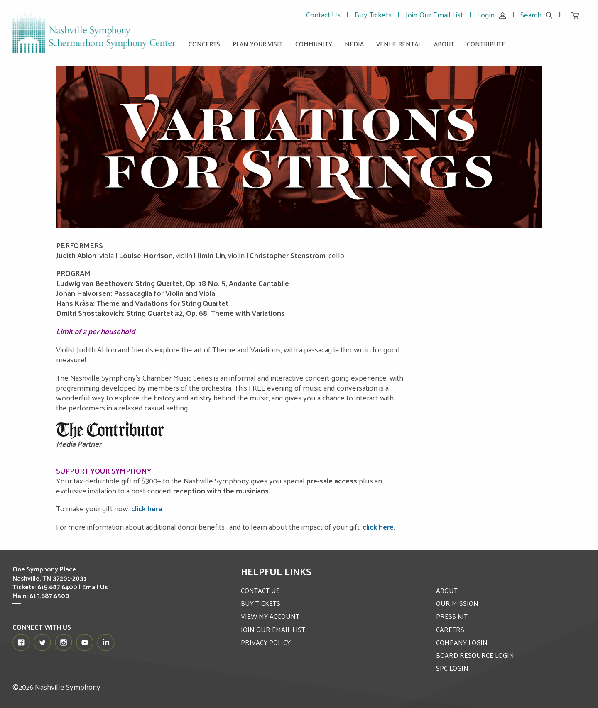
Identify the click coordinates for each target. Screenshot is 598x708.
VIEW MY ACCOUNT (270, 616)
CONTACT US (260, 590)
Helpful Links (276, 571)
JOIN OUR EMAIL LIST (273, 629)
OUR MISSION (457, 603)
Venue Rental (399, 43)
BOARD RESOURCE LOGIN (475, 655)
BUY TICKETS (260, 603)
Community (313, 43)
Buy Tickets (373, 14)
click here (146, 508)
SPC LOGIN (452, 668)
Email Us (95, 587)
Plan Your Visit (258, 43)
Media (354, 43)
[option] (299, 147)
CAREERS (450, 629)
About (444, 43)
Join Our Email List (434, 14)
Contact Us (323, 14)
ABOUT (447, 590)
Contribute (486, 43)
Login (491, 14)
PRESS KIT (452, 616)
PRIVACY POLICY (266, 642)
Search (536, 14)
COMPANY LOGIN (462, 642)
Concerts (204, 43)
